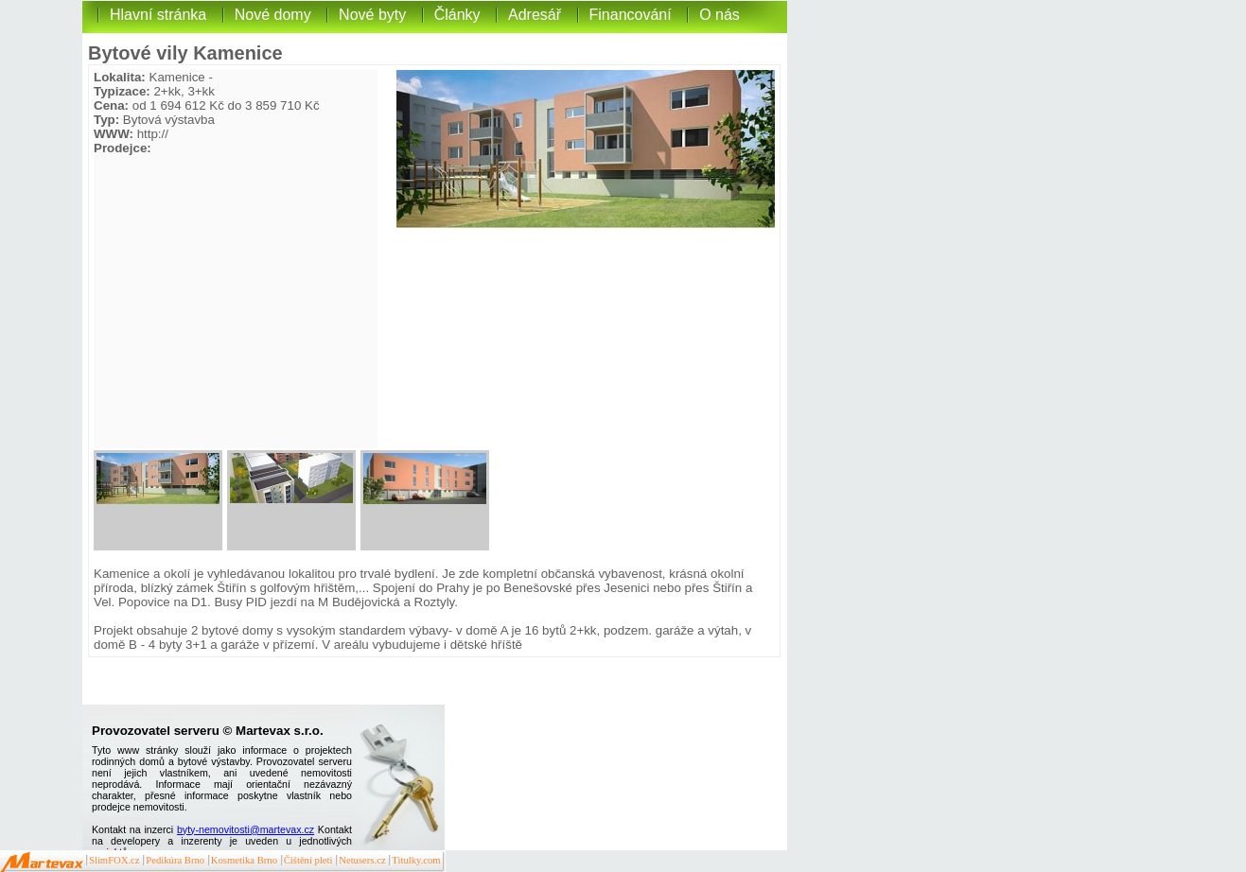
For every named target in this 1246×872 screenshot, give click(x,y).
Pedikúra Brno (175, 860)
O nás (719, 15)
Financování (630, 15)
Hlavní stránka (158, 15)
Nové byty (372, 15)
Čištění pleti (308, 860)
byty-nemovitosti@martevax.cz (245, 829)
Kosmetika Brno (244, 860)
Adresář (534, 15)
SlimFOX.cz (114, 860)
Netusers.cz (362, 860)
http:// (152, 134)
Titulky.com (416, 860)
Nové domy (273, 15)
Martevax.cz (42, 862)
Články (457, 15)
